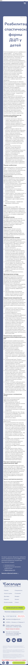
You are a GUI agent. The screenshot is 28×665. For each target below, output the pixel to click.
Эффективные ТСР (9, 570)
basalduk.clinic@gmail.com (13, 619)
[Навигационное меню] (25, 3)
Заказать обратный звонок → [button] (10, 573)
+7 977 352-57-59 (11, 616)
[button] (14, 608)
